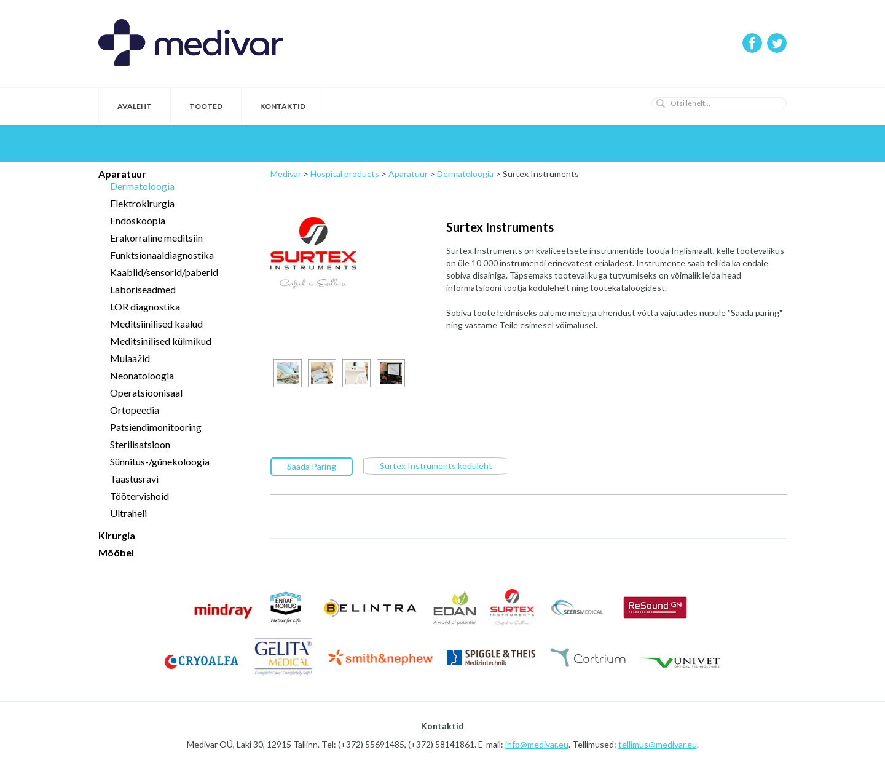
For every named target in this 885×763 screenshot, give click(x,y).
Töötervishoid (139, 496)
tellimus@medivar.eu (657, 744)
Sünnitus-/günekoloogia (160, 461)
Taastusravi (134, 478)
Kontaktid (282, 106)
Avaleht (134, 106)
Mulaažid (130, 358)
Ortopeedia (134, 410)
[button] (660, 103)
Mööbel (116, 552)
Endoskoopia (137, 220)
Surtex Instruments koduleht (436, 465)
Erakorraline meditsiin (156, 237)
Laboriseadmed (143, 289)
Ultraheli (128, 513)
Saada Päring (311, 466)
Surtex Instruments (500, 226)
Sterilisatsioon (140, 444)
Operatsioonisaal (146, 392)
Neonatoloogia (142, 375)
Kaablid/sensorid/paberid (164, 272)
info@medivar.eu (536, 744)
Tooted (205, 106)
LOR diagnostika (145, 306)
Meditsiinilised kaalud (156, 324)
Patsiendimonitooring (156, 427)
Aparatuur (122, 174)
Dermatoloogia (142, 186)
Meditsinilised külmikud (160, 341)
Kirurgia (116, 535)
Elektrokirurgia (142, 203)
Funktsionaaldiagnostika (162, 255)
